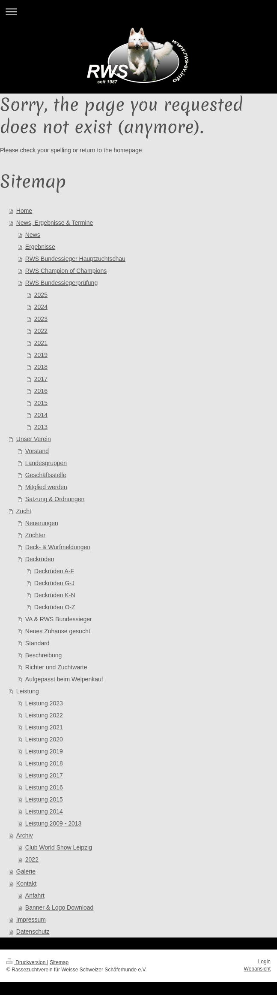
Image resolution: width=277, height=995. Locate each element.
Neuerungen (41, 523)
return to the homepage (111, 150)
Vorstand (37, 451)
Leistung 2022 (44, 715)
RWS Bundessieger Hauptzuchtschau (75, 258)
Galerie (26, 871)
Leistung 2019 (44, 751)
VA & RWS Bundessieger (58, 619)
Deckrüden (39, 559)
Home (24, 210)
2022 (41, 330)
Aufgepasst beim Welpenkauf (64, 679)
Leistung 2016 (44, 787)
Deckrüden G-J (54, 583)
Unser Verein (33, 439)
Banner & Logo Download (59, 907)
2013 (41, 426)
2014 (41, 414)
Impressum (31, 919)
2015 (41, 402)
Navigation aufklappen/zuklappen (138, 11)
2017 (41, 378)
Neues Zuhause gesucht (57, 631)
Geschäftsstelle (45, 475)
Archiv (24, 835)
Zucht (23, 511)
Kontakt (26, 883)
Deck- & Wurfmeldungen (57, 547)
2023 (41, 318)
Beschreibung (43, 655)
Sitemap (59, 962)
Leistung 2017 (44, 775)
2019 (41, 354)
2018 (41, 366)
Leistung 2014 (44, 811)
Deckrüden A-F (54, 571)
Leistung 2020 (44, 739)
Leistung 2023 (44, 703)
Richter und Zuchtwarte (56, 667)
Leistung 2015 (44, 799)
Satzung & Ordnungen (55, 499)
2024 (41, 306)
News (32, 234)
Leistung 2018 (44, 763)
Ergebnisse (40, 246)
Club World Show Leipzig (58, 847)
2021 (41, 342)
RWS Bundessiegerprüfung (61, 282)
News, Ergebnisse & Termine (54, 222)
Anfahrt (35, 895)
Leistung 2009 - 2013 (53, 823)
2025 (41, 294)
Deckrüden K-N (54, 595)
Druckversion (26, 962)
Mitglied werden (46, 487)
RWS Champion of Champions (66, 270)
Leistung (27, 691)
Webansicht (257, 969)
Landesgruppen (46, 463)
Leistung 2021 (44, 727)
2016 (41, 390)
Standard (37, 643)
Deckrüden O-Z (54, 607)
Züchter (35, 535)
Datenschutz (33, 931)
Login (264, 962)
